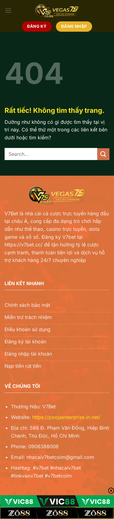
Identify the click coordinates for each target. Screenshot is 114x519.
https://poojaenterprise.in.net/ (66, 417)
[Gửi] (103, 154)
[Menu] (8, 10)
